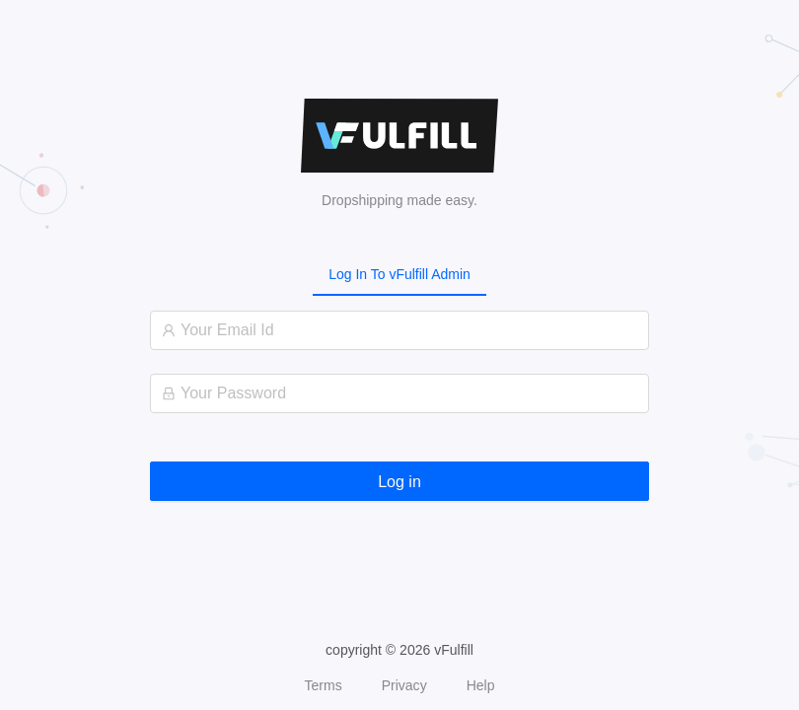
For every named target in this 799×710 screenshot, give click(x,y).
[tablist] (399, 274)
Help (481, 685)
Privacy (404, 685)
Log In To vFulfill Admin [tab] (399, 274)
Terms (323, 685)
